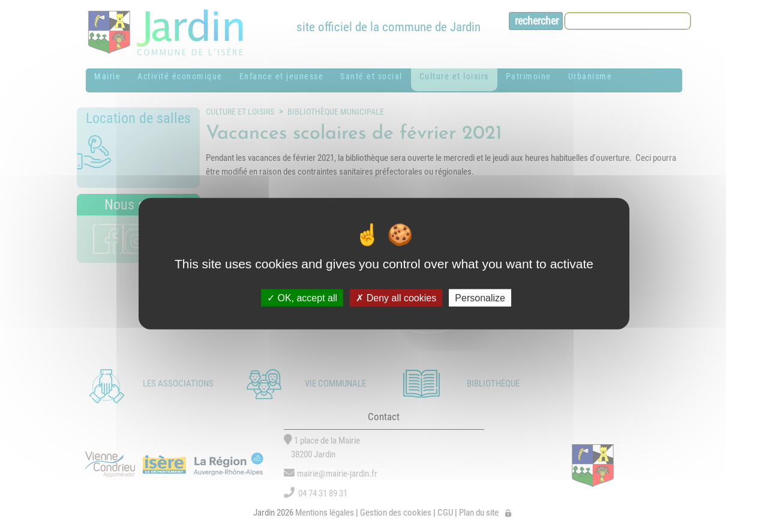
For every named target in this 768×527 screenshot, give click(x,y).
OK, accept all (302, 297)
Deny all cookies (396, 297)
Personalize (480, 297)
